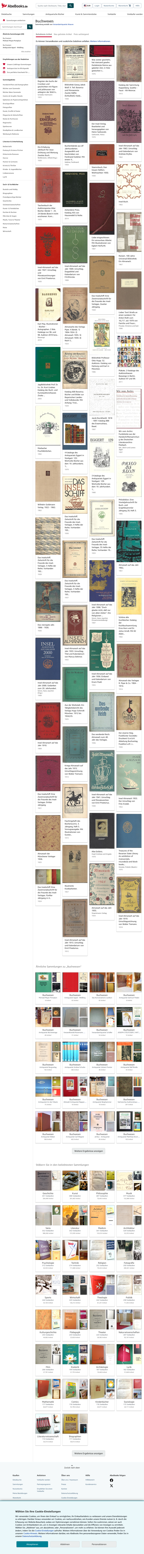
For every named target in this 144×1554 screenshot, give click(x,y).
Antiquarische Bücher (55, 14)
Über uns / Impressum (69, 1480)
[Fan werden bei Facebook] (111, 1480)
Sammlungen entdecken (14, 20)
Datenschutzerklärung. (32, 1536)
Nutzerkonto (109, 5)
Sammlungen (28, 14)
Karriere (64, 1489)
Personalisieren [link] (99, 1544)
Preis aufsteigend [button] (81, 34)
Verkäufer (112, 14)
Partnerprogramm (43, 1484)
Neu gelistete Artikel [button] (63, 34)
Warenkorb (17, 1498)
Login (97, 5)
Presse (63, 1484)
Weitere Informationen (100, 41)
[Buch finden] (71, 5)
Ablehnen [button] (65, 1544)
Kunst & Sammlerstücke (85, 14)
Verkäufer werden (135, 14)
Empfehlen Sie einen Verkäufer (44, 1490)
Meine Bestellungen (20, 1493)
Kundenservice (91, 1484)
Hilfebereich (90, 1480)
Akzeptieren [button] (32, 1544)
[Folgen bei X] (111, 1485)
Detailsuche (6, 14)
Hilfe (138, 5)
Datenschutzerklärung (69, 1493)
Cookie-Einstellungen (44, 1530)
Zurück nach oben (72, 1467)
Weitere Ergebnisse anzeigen (88, 1151)
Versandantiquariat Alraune (63, 24)
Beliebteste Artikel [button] (44, 34)
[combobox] (51, 5)
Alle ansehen (26, 51)
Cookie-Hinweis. (30, 1533)
